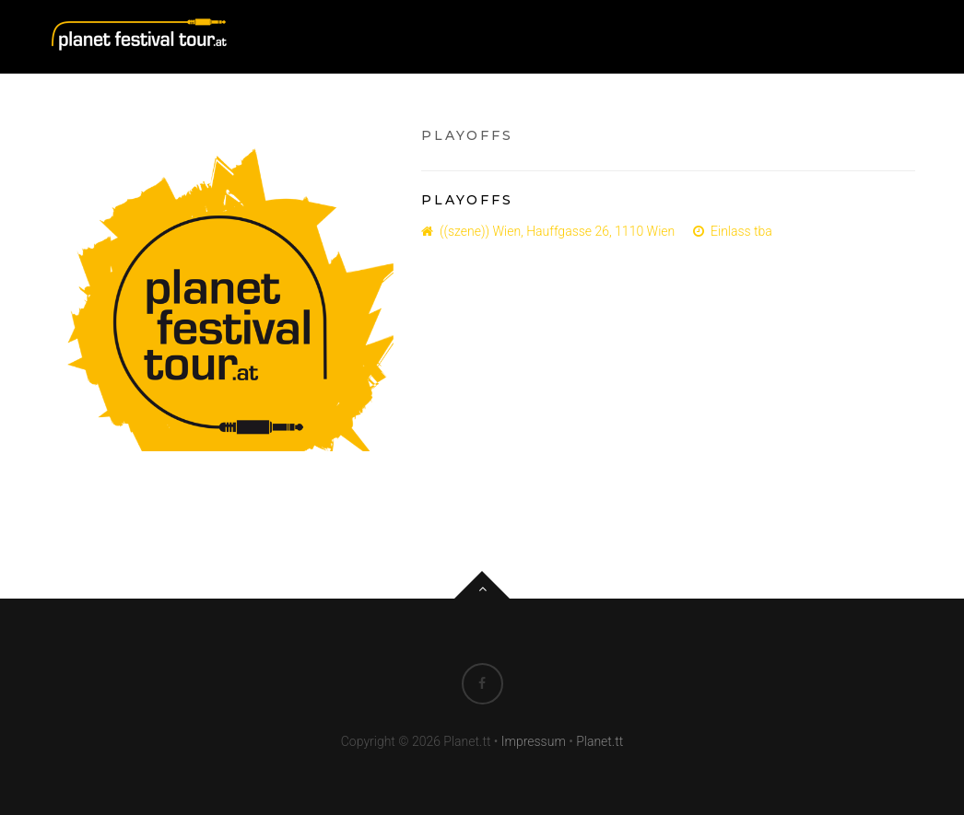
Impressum (533, 741)
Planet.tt (599, 741)
